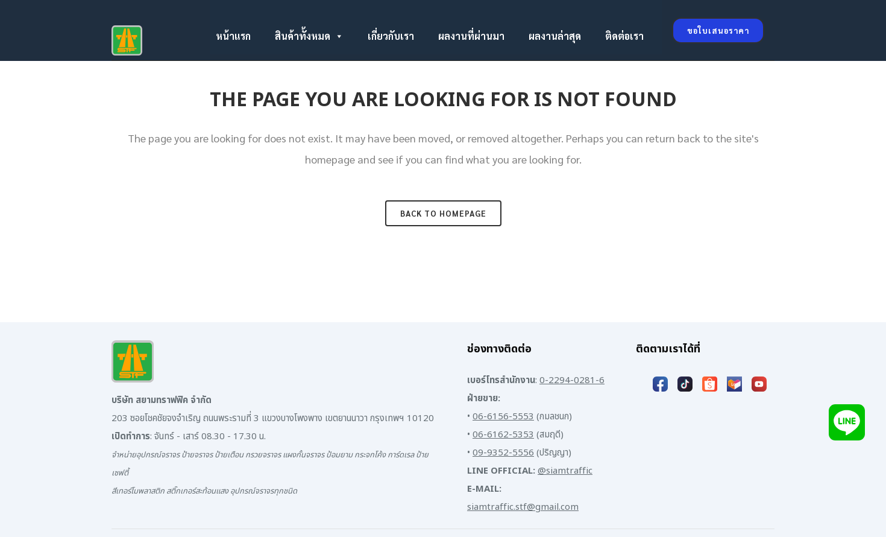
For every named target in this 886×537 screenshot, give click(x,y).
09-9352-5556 (503, 453)
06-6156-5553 (503, 417)
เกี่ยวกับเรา (391, 36)
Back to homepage (443, 213)
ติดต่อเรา (624, 36)
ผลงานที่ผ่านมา (471, 36)
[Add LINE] (847, 422)
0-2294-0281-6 (572, 380)
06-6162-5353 (503, 435)
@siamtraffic (565, 471)
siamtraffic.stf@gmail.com (523, 507)
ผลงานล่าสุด (555, 36)
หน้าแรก (233, 36)
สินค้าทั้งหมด (309, 36)
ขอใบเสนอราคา (718, 30)
